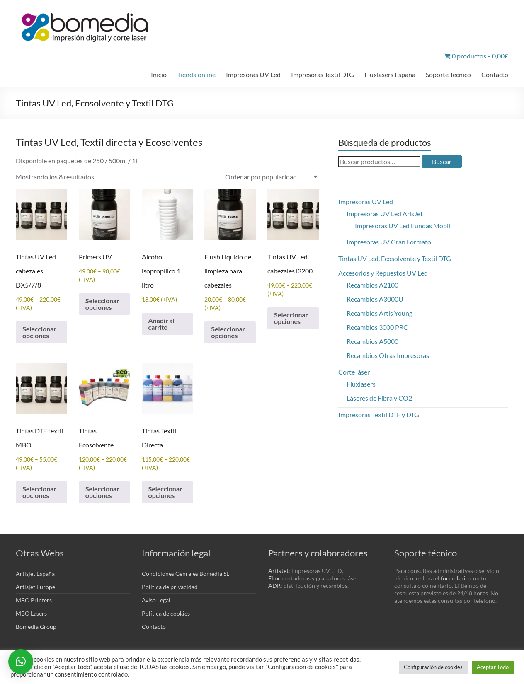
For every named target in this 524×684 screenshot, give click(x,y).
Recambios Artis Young (379, 313)
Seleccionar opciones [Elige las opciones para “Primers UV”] (102, 304)
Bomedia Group (36, 626)
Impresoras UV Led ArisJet (385, 214)
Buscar (441, 161)
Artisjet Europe (35, 586)
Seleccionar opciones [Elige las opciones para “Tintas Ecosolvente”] (102, 492)
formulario (455, 578)
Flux (273, 578)
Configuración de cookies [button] (433, 667)
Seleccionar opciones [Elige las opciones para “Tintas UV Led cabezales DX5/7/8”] (39, 332)
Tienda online (196, 74)
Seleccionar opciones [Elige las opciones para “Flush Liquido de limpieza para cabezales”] (228, 332)
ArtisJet (278, 570)
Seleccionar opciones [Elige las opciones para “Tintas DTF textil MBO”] (39, 492)
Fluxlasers (361, 384)
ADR (274, 585)
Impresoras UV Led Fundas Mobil (402, 226)
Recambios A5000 (372, 341)
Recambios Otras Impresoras (388, 355)
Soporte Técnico (448, 74)
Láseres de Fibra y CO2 (379, 398)
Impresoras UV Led (253, 74)
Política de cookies (166, 613)
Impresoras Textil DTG (322, 74)
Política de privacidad (170, 586)
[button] (20, 661)
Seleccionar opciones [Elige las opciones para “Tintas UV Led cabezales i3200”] (291, 318)
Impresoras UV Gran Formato (389, 242)
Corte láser (354, 372)
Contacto (494, 74)
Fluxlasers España (389, 74)
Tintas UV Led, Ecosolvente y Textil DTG (394, 258)
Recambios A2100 (372, 285)
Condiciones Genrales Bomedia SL (185, 573)
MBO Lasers (31, 613)
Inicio (159, 74)
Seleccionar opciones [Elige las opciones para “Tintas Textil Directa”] (165, 492)
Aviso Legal (156, 600)
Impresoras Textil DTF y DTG (378, 414)
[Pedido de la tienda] (271, 176)
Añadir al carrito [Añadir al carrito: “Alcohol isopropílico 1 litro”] (161, 324)
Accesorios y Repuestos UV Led (383, 273)
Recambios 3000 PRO (378, 327)
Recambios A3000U (375, 299)
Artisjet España (35, 573)
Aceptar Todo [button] (493, 667)
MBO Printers (34, 600)
